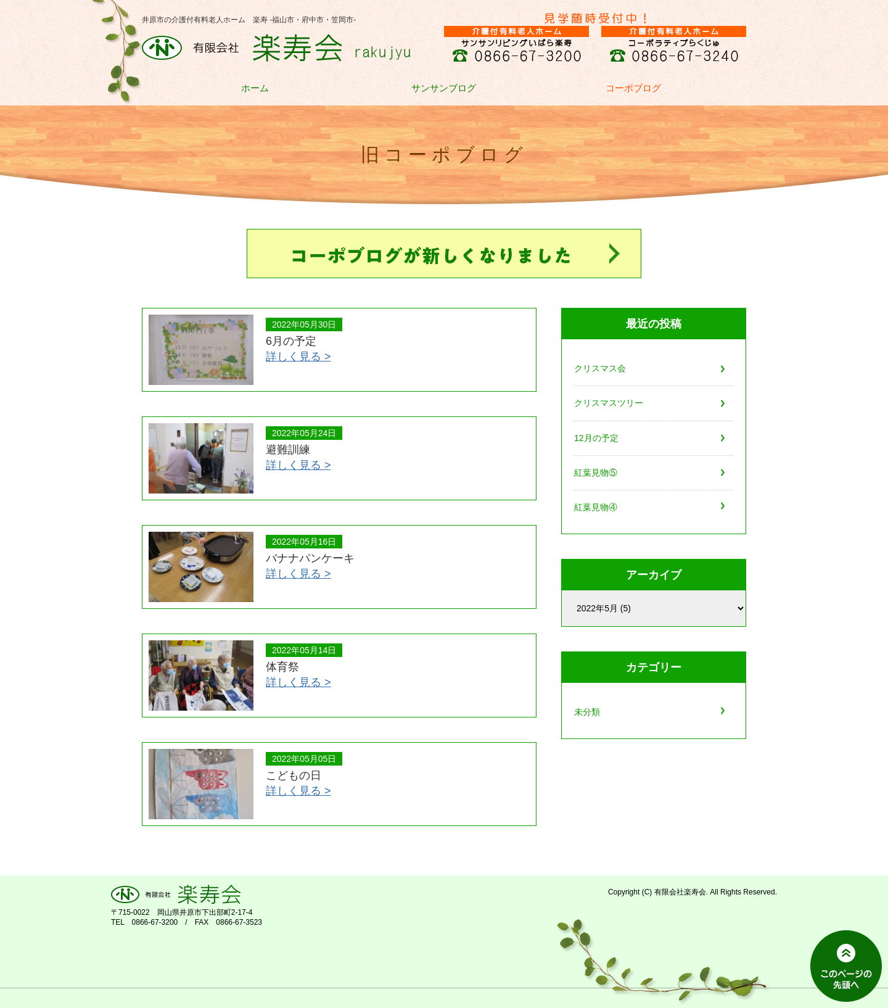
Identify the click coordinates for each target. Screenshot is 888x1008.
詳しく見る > (298, 356)
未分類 (587, 712)
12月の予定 (596, 438)
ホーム (255, 88)
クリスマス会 (600, 368)
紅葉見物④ (595, 507)
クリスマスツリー (608, 403)
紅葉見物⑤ (595, 472)
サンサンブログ (443, 88)
